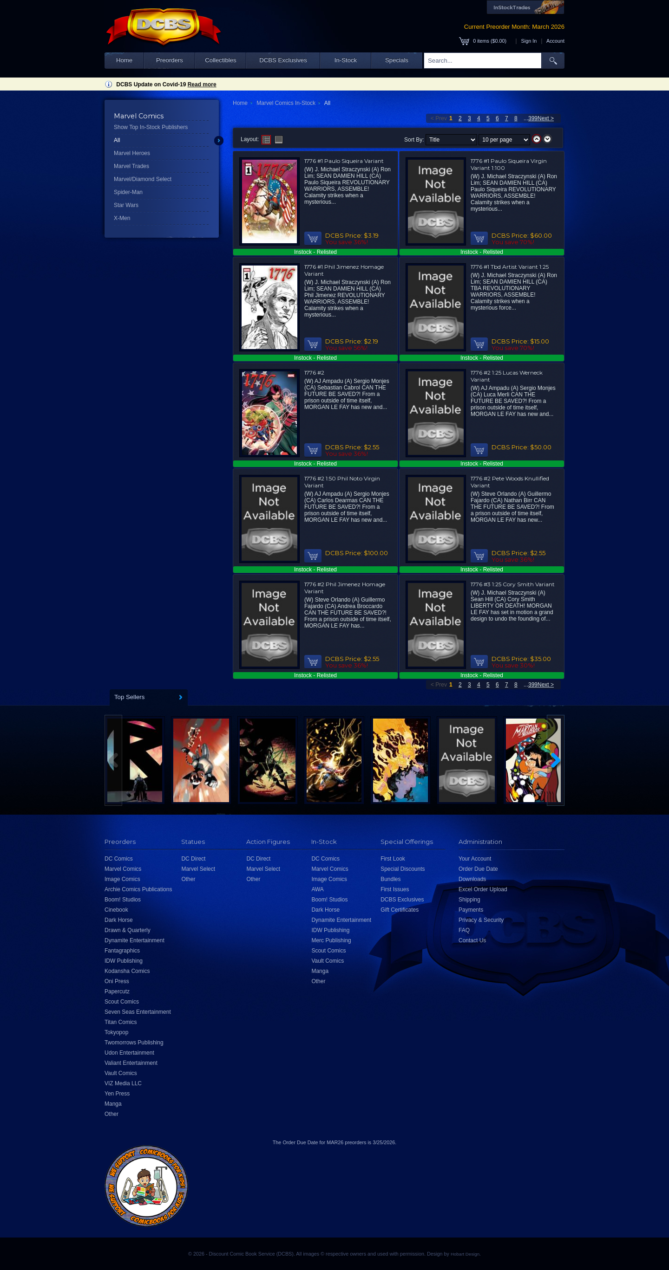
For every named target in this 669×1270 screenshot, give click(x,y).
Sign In (529, 41)
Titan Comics (121, 1022)
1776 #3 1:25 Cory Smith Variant (513, 584)
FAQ (464, 930)
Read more (202, 84)
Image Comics (122, 879)
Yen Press (117, 1093)
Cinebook (116, 910)
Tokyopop (116, 1032)
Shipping (469, 899)
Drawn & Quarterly (128, 930)
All (117, 140)
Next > (546, 118)
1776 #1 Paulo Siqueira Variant (344, 160)
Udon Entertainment (129, 1053)
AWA (317, 889)
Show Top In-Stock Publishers (151, 127)
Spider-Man (128, 192)
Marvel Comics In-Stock (285, 103)
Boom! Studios (123, 899)
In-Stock (345, 60)
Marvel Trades (131, 166)
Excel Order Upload (483, 889)
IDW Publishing (124, 961)
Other (111, 1114)
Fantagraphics (122, 950)
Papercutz (117, 991)
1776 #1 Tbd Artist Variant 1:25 (510, 266)
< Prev (439, 118)
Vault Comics (121, 1073)
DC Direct (193, 858)
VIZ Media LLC (123, 1083)
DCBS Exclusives (283, 60)
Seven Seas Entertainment (138, 1012)
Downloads (472, 879)
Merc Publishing (331, 940)
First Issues (394, 889)
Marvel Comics (123, 869)
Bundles (390, 879)
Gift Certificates (399, 910)
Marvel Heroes (132, 153)
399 (533, 118)
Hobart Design (465, 1254)
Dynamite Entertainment (134, 940)
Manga (113, 1104)
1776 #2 (314, 372)
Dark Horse (119, 920)
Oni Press (117, 981)
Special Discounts (402, 869)
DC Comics (119, 858)
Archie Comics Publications (138, 889)
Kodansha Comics (127, 971)
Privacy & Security (481, 920)
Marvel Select (198, 869)
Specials (396, 60)
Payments (471, 910)
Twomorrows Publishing (134, 1042)
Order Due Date (478, 869)
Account (555, 41)
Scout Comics (122, 1001)
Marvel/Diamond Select (142, 179)
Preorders (169, 60)
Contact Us (472, 940)
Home (124, 60)
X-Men (122, 218)
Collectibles (220, 60)
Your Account (475, 858)
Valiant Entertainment (131, 1063)
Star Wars (126, 205)
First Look (392, 858)
